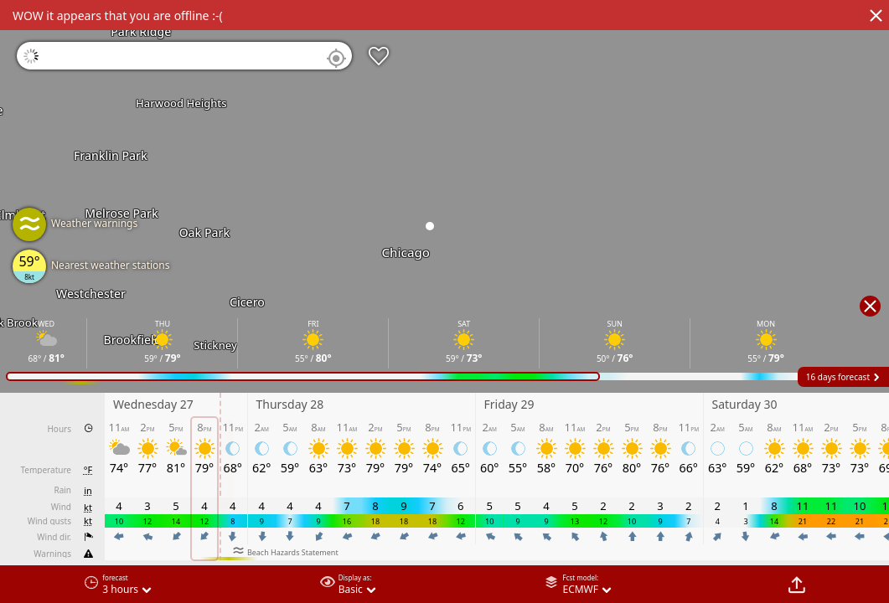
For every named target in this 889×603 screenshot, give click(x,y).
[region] (444, 301)
